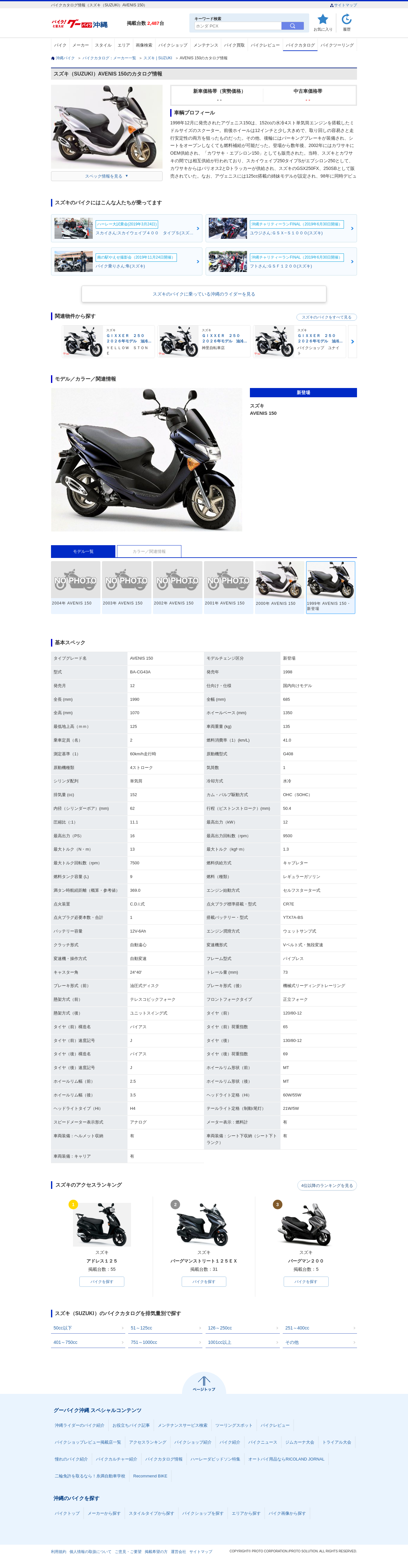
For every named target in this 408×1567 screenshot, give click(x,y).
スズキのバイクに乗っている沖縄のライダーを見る (204, 294)
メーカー (80, 45)
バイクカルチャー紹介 (116, 1459)
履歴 (347, 29)
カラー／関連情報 (149, 551)
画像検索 (144, 45)
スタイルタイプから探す (151, 1514)
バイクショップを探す (203, 1514)
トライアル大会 (336, 1442)
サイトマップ (343, 5)
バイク (60, 45)
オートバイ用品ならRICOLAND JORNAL (286, 1459)
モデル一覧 (83, 551)
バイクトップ (67, 1514)
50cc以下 (63, 1328)
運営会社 (178, 1552)
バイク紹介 (230, 1442)
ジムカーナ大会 (299, 1442)
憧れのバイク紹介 (71, 1459)
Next (352, 341)
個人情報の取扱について (90, 1552)
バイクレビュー (265, 45)
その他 (292, 1342)
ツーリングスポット (234, 1426)
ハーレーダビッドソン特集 (215, 1459)
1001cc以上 (219, 1342)
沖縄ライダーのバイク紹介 (80, 1426)
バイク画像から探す (287, 1514)
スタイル (103, 45)
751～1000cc (144, 1342)
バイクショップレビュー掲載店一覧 (88, 1442)
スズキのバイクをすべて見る (327, 317)
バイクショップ (172, 45)
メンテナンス (205, 45)
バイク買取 (234, 45)
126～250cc (220, 1328)
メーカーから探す (104, 1514)
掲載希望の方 (156, 1552)
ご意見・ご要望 (128, 1552)
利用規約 (58, 1552)
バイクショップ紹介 (193, 1442)
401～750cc (65, 1342)
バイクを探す (102, 1282)
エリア (124, 45)
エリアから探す (246, 1514)
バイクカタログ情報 (164, 1459)
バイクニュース (262, 1442)
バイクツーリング (337, 45)
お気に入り (323, 29)
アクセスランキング (147, 1442)
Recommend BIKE (150, 1476)
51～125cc (141, 1328)
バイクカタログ (300, 45)
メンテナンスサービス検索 (183, 1426)
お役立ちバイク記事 (131, 1426)
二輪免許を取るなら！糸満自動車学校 (90, 1476)
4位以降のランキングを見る (327, 1185)
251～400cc (297, 1328)
